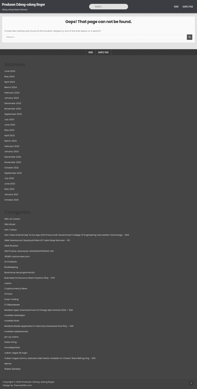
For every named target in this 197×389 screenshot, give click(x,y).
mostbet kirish (11, 320)
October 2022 (11, 167)
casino (7, 283)
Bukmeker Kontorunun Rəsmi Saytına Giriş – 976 (29, 277)
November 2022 (12, 162)
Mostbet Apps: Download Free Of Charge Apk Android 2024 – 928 (38, 310)
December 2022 (12, 156)
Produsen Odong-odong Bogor (23, 4)
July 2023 (9, 119)
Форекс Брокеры (12, 368)
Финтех (8, 363)
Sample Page (187, 6)
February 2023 (11, 146)
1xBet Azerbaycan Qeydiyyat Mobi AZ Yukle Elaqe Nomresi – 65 (37, 240)
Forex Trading (11, 299)
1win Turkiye (10, 229)
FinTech (8, 293)
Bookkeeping (11, 267)
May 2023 (9, 130)
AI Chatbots (10, 261)
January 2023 (11, 151)
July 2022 (9, 178)
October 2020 (11, 199)
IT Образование (12, 304)
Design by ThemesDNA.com (17, 385)
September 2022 (13, 173)
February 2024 (11, 92)
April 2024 (9, 81)
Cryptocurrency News (15, 288)
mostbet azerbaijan (14, 315)
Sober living (10, 342)
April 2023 (9, 135)
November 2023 (12, 108)
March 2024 (10, 87)
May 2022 (9, 189)
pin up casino (11, 336)
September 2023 (13, 114)
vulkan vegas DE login (15, 352)
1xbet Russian (11, 245)
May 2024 (9, 76)
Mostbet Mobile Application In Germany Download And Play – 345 (39, 326)
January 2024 (11, 97)
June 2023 (9, 124)
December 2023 (12, 103)
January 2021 (11, 194)
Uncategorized (12, 347)
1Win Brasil (9, 224)
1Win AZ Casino (12, 218)
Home (176, 6)
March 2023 (10, 140)
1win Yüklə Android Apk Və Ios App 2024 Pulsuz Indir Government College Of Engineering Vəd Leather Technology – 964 (66, 234)
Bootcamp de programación (19, 272)
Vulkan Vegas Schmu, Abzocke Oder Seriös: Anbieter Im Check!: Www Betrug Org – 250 (50, 358)
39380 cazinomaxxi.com (17, 256)
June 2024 (9, 71)
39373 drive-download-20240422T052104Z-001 (29, 251)
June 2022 (9, 183)
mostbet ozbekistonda (16, 331)
